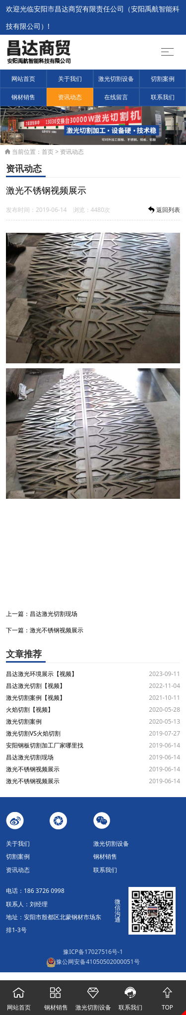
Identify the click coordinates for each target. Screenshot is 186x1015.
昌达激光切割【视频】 (35, 685)
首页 (48, 151)
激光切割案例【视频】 (35, 697)
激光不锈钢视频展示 (56, 630)
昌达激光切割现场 (53, 613)
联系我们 (163, 97)
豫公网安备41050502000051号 (92, 961)
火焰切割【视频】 (30, 709)
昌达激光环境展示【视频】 (41, 674)
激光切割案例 (24, 721)
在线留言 (116, 97)
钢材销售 (23, 97)
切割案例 (163, 78)
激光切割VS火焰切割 (33, 733)
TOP (167, 996)
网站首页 (23, 78)
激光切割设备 (116, 78)
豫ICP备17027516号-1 (93, 951)
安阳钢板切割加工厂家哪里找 (44, 745)
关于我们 (70, 78)
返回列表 (163, 210)
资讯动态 (70, 97)
